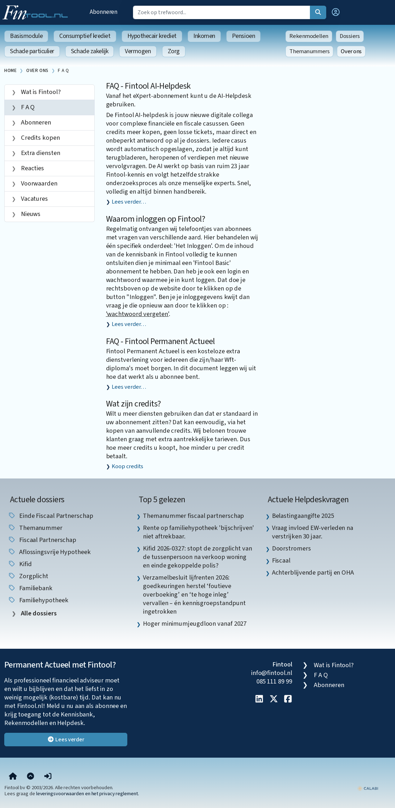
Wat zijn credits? (133, 404)
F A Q (63, 70)
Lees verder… (129, 202)
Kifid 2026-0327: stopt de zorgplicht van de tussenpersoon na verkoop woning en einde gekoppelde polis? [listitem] (197, 557)
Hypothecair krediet (152, 36)
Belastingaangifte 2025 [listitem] (303, 515)
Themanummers (309, 51)
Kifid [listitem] (20, 564)
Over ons (351, 51)
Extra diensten (40, 152)
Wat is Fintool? (40, 91)
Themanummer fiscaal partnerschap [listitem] (193, 515)
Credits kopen (40, 137)
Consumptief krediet (84, 36)
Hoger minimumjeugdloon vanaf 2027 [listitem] (194, 623)
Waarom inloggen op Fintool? (155, 219)
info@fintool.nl (271, 672)
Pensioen (243, 36)
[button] (335, 12)
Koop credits (127, 466)
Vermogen (138, 51)
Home (10, 70)
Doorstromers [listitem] (291, 548)
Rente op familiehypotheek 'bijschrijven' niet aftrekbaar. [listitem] (198, 532)
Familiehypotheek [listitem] (38, 600)
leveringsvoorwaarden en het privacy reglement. (87, 793)
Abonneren (103, 11)
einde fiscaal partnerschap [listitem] (50, 515)
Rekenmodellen (308, 36)
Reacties (32, 168)
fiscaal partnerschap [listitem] (42, 539)
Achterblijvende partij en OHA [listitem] (313, 572)
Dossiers (350, 36)
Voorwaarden (38, 183)
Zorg (174, 51)
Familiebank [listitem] (30, 588)
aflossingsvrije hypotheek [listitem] (49, 552)
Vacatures (34, 198)
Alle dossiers (38, 613)
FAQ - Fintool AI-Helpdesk (148, 86)
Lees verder (65, 739)
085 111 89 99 (274, 681)
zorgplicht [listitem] (28, 576)
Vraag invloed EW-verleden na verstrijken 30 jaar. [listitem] (312, 532)
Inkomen (204, 36)
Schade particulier (32, 51)
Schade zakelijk (89, 51)
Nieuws (30, 213)
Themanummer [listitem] (35, 527)
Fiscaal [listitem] (281, 560)
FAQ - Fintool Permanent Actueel (160, 341)
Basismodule (26, 36)
